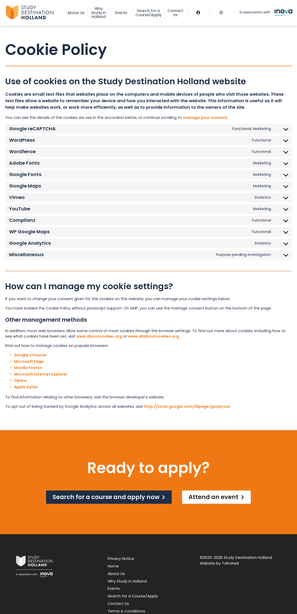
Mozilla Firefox (28, 367)
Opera (20, 380)
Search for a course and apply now (106, 497)
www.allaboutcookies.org (153, 336)
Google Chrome (30, 355)
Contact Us (118, 603)
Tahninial (230, 563)
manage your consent (205, 117)
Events (114, 588)
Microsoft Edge (29, 361)
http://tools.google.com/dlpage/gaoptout (187, 406)
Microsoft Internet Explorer (40, 374)
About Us (116, 573)
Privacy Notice (121, 558)
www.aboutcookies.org (99, 336)
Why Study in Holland (127, 581)
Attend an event (213, 497)
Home (113, 566)
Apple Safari (26, 387)
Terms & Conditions (126, 611)
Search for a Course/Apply (133, 596)
